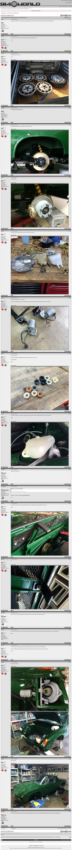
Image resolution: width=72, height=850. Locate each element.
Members (66, 6)
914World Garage (15, 13)
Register (39, 10)
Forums (65, 0)
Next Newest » (69, 828)
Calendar (70, 6)
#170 (70, 413)
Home (62, 0)
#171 (70, 469)
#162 (70, 36)
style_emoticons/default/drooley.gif (17, 109)
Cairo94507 (3, 469)
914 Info (68, 0)
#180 (70, 811)
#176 (70, 629)
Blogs (71, 0)
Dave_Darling (3, 486)
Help (60, 6)
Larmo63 (2, 629)
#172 (70, 486)
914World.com (4, 13)
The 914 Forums (9, 13)
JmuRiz (2, 19)
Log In (37, 10)
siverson (2, 36)
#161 (70, 19)
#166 (70, 177)
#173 (70, 503)
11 (11, 15)
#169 (70, 353)
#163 (70, 53)
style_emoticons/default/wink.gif (24, 495)
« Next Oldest (59, 828)
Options (67, 17)
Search (63, 6)
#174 (70, 559)
